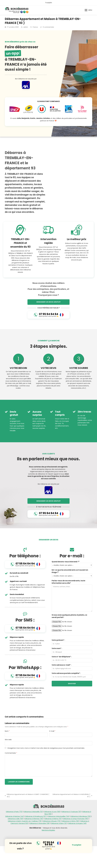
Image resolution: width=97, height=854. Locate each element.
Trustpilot (48, 3)
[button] (88, 10)
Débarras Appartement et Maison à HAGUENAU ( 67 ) (72, 795)
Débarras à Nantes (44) (14, 816)
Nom (7, 731)
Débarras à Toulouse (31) (71, 811)
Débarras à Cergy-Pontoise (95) (75, 819)
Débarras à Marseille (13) (33, 811)
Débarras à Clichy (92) (70, 821)
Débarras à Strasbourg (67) (36, 816)
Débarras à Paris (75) (14, 811)
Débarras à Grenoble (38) (40, 823)
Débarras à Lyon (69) (52, 811)
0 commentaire (48, 27)
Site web (8, 739)
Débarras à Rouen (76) (52, 821)
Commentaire (11, 753)
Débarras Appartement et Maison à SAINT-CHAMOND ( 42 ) (27, 795)
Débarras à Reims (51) (53, 819)
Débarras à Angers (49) (77, 823)
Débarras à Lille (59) (15, 819)
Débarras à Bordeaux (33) (81, 816)
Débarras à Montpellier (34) (58, 816)
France (35, 27)
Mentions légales (48, 830)
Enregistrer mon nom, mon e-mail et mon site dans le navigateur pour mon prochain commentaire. (46, 748)
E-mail (52, 731)
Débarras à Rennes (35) (34, 819)
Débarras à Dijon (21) (59, 823)
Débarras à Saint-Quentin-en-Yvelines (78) (25, 821)
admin (25, 27)
